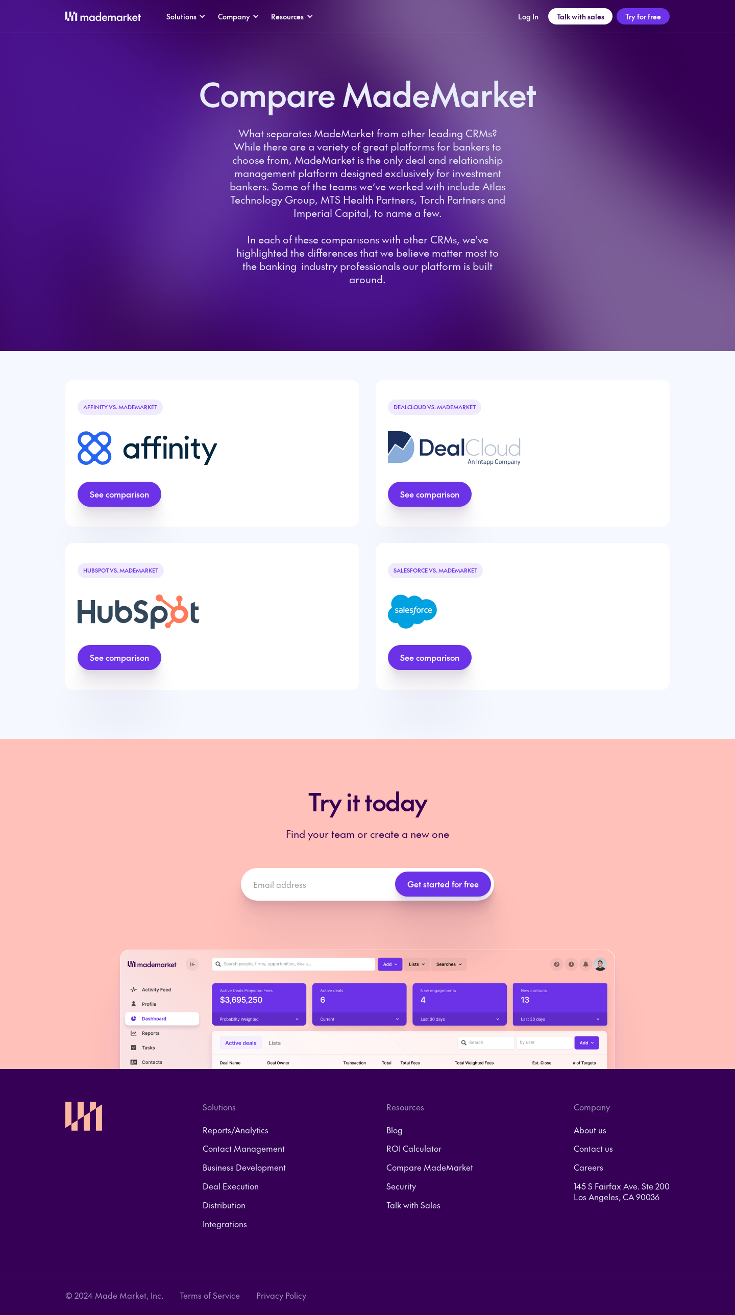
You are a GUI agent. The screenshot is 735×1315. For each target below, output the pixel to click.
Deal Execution (231, 1186)
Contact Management (244, 1148)
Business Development (244, 1167)
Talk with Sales (413, 1205)
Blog (394, 1130)
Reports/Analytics (235, 1130)
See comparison (119, 494)
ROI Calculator (414, 1148)
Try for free (643, 16)
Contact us (593, 1148)
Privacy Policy (281, 1295)
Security (401, 1186)
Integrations (225, 1224)
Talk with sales (580, 16)
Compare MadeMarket (429, 1167)
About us (590, 1130)
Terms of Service (210, 1295)
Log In (528, 16)
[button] (186, 16)
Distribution (224, 1205)
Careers (588, 1167)
